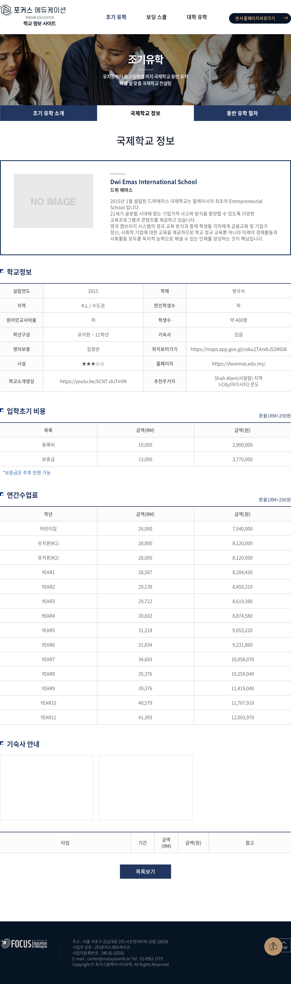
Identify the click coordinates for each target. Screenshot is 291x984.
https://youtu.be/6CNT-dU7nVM (93, 381)
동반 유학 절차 (242, 113)
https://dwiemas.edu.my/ (238, 363)
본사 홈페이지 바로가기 (255, 18)
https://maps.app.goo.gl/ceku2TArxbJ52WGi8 (239, 348)
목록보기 (145, 871)
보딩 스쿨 (156, 17)
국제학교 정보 (145, 113)
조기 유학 (116, 17)
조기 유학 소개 (48, 113)
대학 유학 (197, 17)
